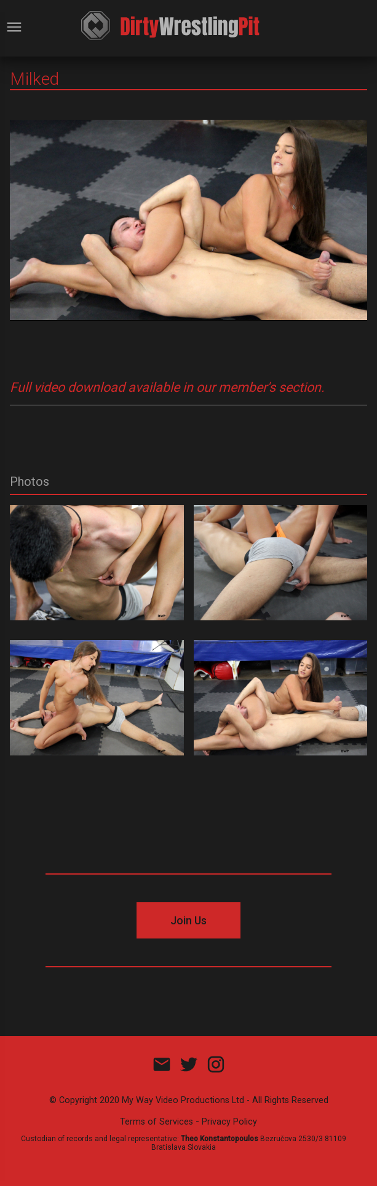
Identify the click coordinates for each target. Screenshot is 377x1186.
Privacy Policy (229, 1122)
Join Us (188, 920)
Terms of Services (156, 1122)
